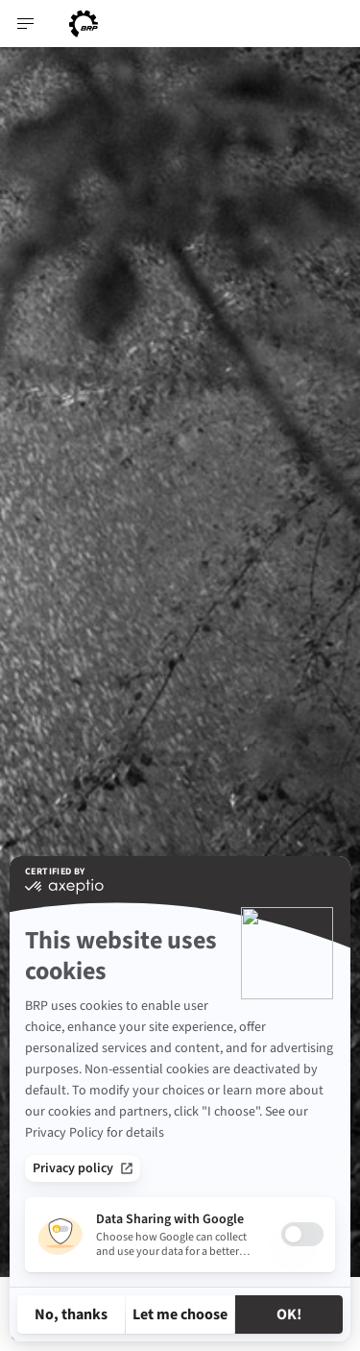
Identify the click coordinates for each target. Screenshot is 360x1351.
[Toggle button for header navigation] (26, 23)
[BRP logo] (83, 23)
